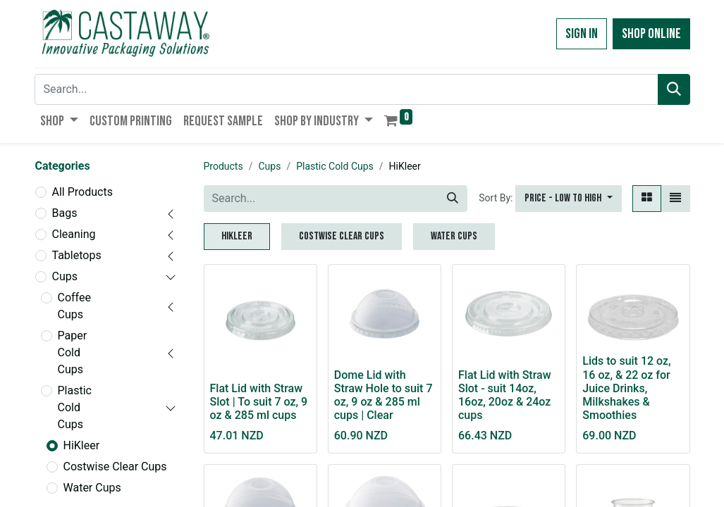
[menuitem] (131, 121)
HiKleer (81, 445)
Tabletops (77, 255)
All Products (82, 192)
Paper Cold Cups (72, 352)
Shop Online (651, 33)
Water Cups (92, 487)
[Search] (674, 89)
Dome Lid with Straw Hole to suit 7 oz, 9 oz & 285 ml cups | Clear (383, 395)
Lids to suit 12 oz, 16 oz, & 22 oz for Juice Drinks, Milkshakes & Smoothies (626, 388)
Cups (65, 276)
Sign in (581, 33)
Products (223, 166)
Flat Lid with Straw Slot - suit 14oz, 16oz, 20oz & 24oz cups (504, 395)
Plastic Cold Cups (75, 407)
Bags (65, 213)
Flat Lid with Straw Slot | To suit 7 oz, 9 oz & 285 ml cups (259, 402)
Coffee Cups (74, 306)
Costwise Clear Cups (115, 466)
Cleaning (74, 234)
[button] (568, 198)
